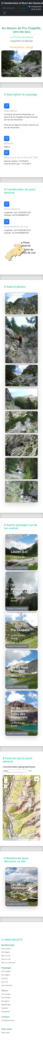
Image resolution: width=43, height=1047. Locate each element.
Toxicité (4, 1008)
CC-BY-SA (15, 839)
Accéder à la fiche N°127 (17, 904)
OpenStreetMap (19, 838)
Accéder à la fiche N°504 (17, 687)
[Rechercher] (9, 8)
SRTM (26, 838)
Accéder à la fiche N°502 (17, 646)
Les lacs (4, 978)
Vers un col (5, 959)
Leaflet (5, 838)
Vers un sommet (8, 962)
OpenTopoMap (7, 839)
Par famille (5, 997)
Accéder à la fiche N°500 (17, 568)
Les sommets (6, 985)
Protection (5, 1011)
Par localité (6, 948)
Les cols (4, 982)
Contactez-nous (7, 1020)
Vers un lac (5, 955)
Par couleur (6, 994)
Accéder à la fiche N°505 (17, 733)
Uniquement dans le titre (36, 7)
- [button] (5, 781)
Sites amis (5, 1032)
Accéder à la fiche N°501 (17, 608)
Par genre (5, 1001)
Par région (5, 952)
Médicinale (5, 1004)
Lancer (23, 8)
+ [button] (5, 778)
